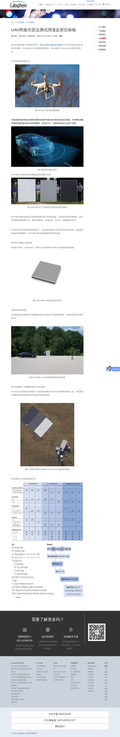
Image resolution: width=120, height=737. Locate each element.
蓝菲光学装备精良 (60, 677)
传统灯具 (40, 669)
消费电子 (74, 666)
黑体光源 (14, 702)
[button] (100, 4)
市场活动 (102, 42)
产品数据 (91, 674)
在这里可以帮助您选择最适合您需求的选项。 (24, 638)
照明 (72, 677)
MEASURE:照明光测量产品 (20, 674)
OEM (66, 5)
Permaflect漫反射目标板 (52, 45)
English (106, 4)
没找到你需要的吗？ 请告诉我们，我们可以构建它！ (70, 638)
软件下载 (91, 682)
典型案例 (91, 671)
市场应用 (73, 5)
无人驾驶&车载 (76, 671)
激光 (72, 680)
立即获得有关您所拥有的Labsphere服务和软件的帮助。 (47, 638)
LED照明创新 (41, 677)
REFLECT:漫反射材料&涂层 (20, 688)
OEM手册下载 (58, 680)
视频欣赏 (91, 669)
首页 (40, 5)
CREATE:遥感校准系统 (19, 680)
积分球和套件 (15, 694)
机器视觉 (74, 674)
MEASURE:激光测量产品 (19, 666)
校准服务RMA (92, 666)
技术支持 (82, 5)
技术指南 (91, 680)
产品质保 (91, 685)
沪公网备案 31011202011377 (60, 720)
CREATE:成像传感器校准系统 (21, 677)
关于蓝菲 (90, 5)
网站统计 (60, 726)
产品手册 (91, 677)
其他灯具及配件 (42, 680)
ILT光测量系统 (41, 666)
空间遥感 (74, 669)
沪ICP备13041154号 (60, 714)
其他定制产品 (75, 688)
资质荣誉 (102, 50)
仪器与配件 (15, 696)
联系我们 (102, 35)
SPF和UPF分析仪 (17, 691)
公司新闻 (30, 22)
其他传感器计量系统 (18, 699)
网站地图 (102, 46)
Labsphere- (21, 733)
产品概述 (102, 31)
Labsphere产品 (49, 5)
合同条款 (91, 691)
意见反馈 (91, 688)
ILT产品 (60, 5)
